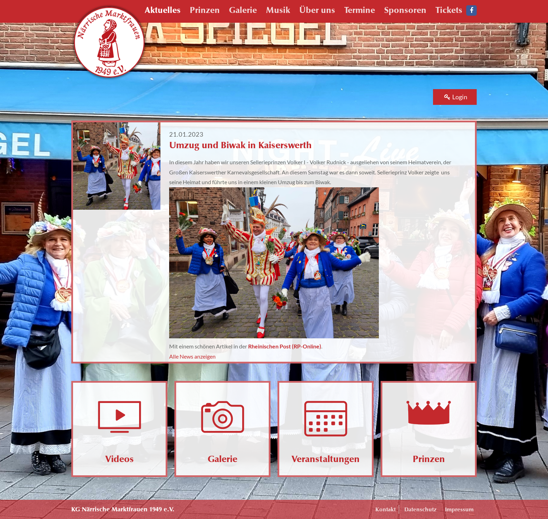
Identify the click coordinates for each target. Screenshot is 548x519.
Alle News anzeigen (192, 356)
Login (455, 97)
